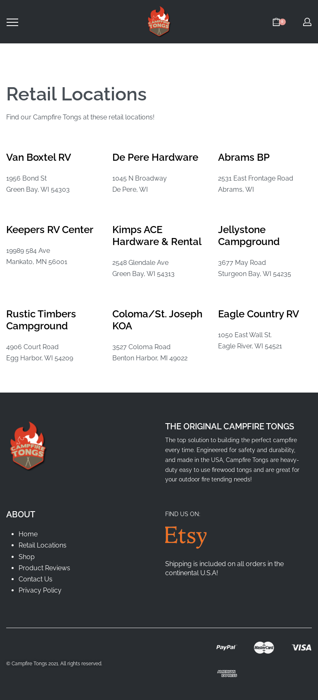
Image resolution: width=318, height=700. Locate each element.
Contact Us (35, 579)
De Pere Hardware (155, 157)
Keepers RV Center (49, 230)
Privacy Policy (40, 590)
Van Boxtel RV (38, 157)
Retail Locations (42, 545)
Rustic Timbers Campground (41, 320)
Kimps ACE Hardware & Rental (157, 236)
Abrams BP (244, 157)
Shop (27, 557)
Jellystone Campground (249, 236)
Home (28, 534)
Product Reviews (44, 568)
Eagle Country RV (258, 314)
